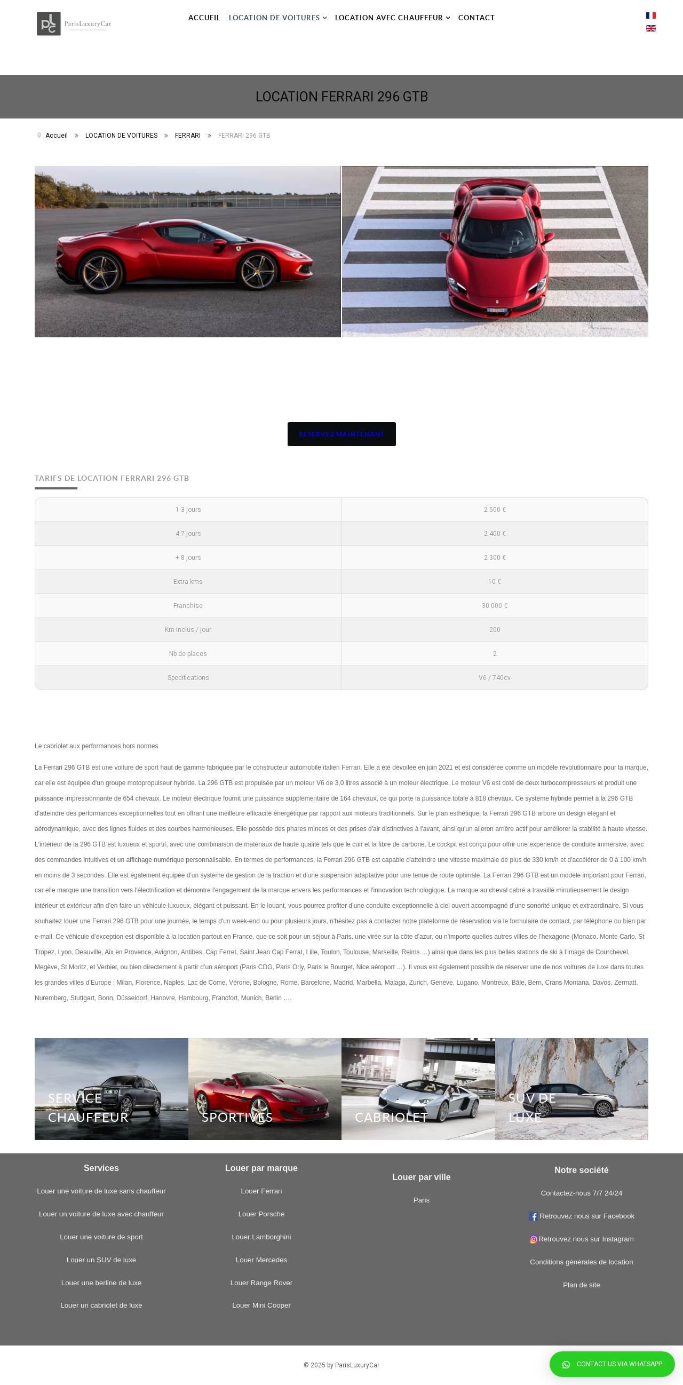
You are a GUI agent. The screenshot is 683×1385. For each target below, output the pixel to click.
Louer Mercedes (261, 1049)
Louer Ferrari (261, 981)
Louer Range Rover (261, 1072)
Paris (422, 1133)
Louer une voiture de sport (101, 1026)
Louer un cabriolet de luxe (101, 1095)
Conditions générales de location (581, 1079)
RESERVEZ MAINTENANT (342, 434)
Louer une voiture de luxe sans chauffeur (101, 981)
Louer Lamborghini (261, 1026)
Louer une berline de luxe (101, 1072)
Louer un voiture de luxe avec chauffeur (101, 1003)
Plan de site (581, 1102)
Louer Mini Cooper (261, 1095)
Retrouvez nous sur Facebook (586, 1034)
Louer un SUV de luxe (101, 1049)
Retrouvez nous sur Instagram (581, 1056)
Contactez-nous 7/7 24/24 (582, 1011)
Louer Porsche (262, 1003)
